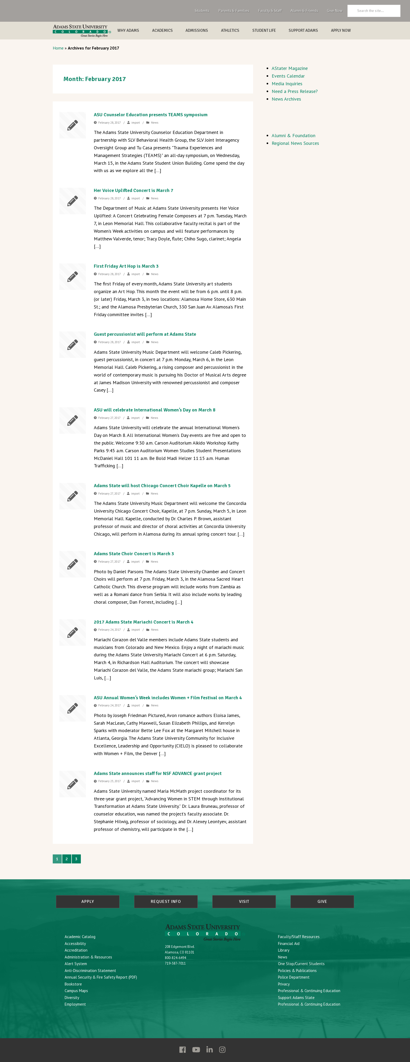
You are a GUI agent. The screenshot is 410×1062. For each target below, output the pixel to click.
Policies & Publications (297, 970)
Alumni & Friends (304, 10)
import (135, 122)
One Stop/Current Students (301, 963)
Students (202, 10)
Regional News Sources (295, 143)
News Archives (286, 99)
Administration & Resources (88, 957)
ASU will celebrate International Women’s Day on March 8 (154, 410)
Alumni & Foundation (293, 135)
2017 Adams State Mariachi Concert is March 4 (143, 622)
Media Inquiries (287, 83)
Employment (75, 1004)
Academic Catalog (80, 936)
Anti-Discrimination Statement (90, 970)
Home (58, 48)
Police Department (294, 977)
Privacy (284, 984)
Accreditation (76, 950)
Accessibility (75, 943)
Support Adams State (296, 997)
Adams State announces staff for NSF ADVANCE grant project (158, 773)
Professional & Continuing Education (309, 990)
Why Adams (128, 30)
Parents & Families (233, 10)
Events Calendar (288, 76)
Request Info (166, 901)
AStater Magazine (290, 68)
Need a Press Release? (295, 91)
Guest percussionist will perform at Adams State (145, 334)
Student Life (264, 30)
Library (283, 950)
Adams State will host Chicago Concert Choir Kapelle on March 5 (162, 486)
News (154, 122)
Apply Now (341, 30)
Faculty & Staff (270, 10)
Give (322, 901)
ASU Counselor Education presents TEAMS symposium (151, 115)
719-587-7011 (175, 963)
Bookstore (73, 984)
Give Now (334, 10)
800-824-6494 (175, 958)
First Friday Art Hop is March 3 (126, 266)
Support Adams (303, 30)
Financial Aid (288, 943)
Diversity (72, 997)
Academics (162, 30)
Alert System (76, 963)
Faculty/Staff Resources (299, 936)
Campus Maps (76, 990)
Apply (87, 901)
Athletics (230, 30)
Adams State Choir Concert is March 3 (134, 554)
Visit (244, 901)
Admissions (197, 30)
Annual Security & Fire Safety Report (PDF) (101, 977)
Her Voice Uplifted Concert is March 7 (133, 190)
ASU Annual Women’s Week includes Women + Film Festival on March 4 (168, 698)
